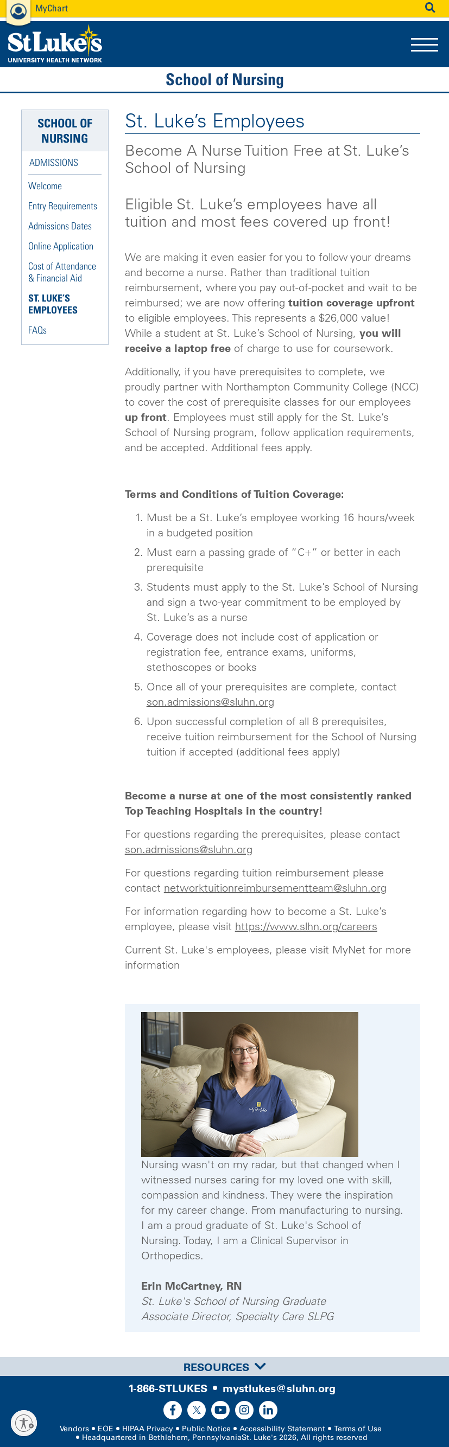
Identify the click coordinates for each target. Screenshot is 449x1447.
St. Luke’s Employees (53, 304)
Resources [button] (225, 1367)
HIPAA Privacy (147, 1428)
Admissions (53, 162)
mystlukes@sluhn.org (279, 1388)
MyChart (51, 8)
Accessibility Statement (282, 1428)
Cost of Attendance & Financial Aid (62, 272)
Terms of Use (358, 1428)
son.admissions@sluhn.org (210, 701)
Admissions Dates (60, 226)
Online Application (60, 246)
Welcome (45, 185)
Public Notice (206, 1428)
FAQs (37, 330)
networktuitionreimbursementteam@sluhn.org (275, 887)
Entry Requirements (62, 206)
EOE (105, 1428)
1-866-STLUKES (167, 1388)
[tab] (224, 1366)
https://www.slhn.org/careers (306, 926)
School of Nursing (225, 79)
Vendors (74, 1428)
